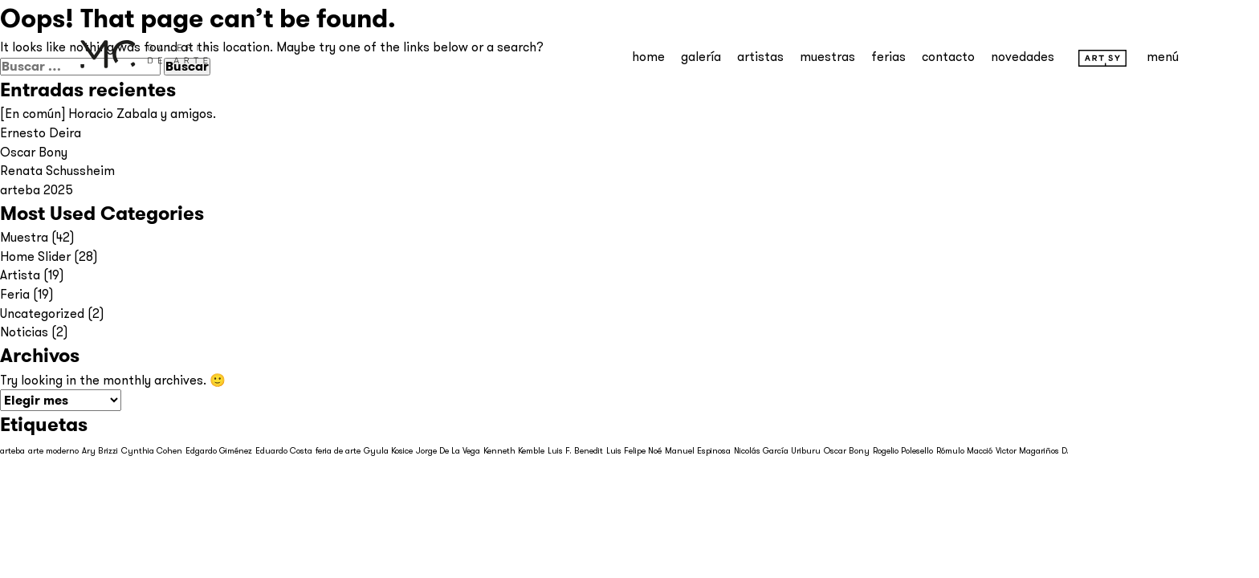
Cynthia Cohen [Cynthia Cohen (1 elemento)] (151, 451)
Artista (20, 275)
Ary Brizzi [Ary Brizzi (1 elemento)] (100, 451)
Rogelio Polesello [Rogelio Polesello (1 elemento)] (903, 451)
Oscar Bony (33, 152)
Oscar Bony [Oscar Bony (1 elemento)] (847, 451)
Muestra (24, 237)
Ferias (888, 56)
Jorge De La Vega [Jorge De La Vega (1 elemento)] (448, 451)
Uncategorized (42, 313)
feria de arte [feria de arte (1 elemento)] (338, 451)
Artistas (760, 56)
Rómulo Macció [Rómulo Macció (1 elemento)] (964, 451)
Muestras (827, 56)
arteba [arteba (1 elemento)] (12, 451)
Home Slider (35, 256)
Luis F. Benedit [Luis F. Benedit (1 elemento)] (575, 451)
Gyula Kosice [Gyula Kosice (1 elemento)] (388, 451)
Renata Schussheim (57, 170)
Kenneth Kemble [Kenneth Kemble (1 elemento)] (513, 451)
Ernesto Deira (40, 132)
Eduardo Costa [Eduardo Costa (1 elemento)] (283, 451)
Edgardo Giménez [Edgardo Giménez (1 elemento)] (218, 451)
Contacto (948, 56)
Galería (701, 56)
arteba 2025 (36, 189)
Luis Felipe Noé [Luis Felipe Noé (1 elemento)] (634, 451)
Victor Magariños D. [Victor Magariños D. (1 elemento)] (1032, 451)
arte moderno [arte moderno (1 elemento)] (53, 451)
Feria (15, 294)
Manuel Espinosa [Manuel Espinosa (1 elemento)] (698, 451)
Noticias (24, 332)
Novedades (1022, 56)
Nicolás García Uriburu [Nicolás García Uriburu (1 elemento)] (777, 451)
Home (648, 56)
